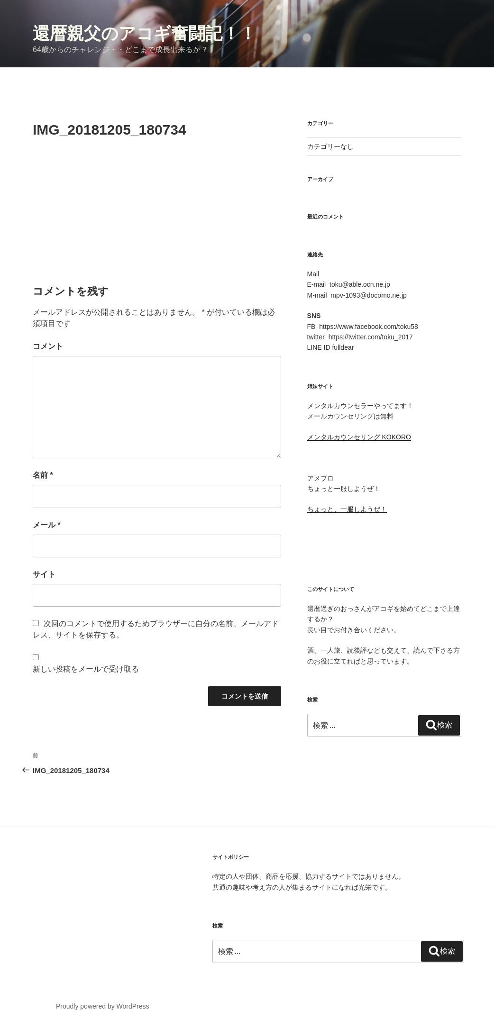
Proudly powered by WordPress (102, 1006)
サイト (44, 574)
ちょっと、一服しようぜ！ (347, 509)
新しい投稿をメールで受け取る (86, 669)
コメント (48, 346)
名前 (43, 475)
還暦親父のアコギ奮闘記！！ (144, 33)
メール (47, 525)
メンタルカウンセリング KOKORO (359, 437)
